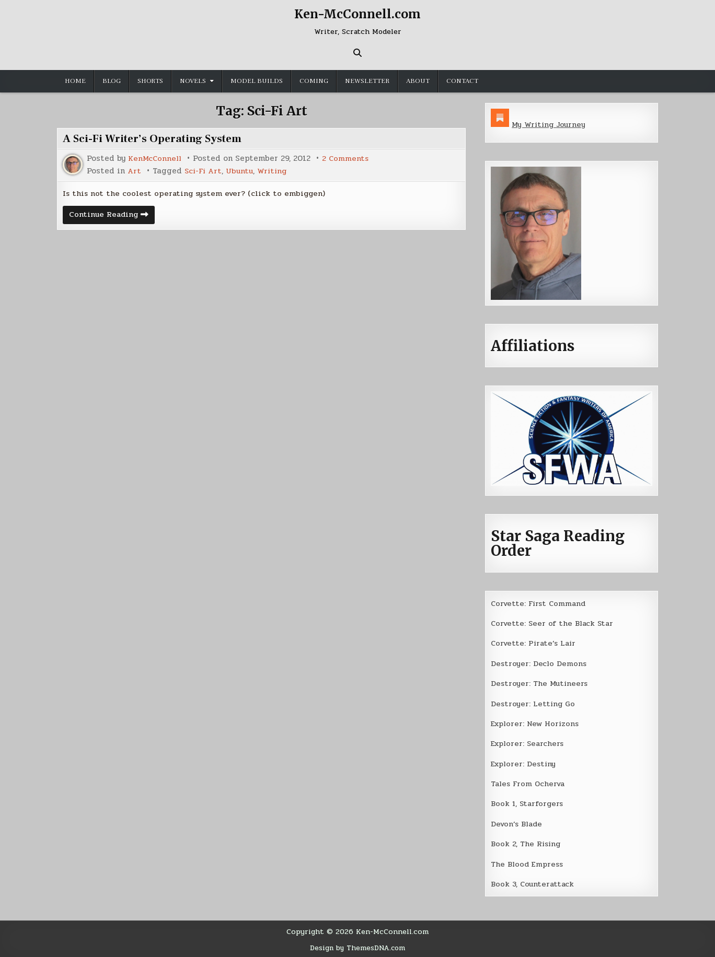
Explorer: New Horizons (537, 723)
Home (75, 81)
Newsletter (367, 81)
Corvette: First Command (540, 603)
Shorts (150, 81)
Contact (462, 81)
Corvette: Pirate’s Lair (535, 643)
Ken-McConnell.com (357, 14)
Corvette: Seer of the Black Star (554, 623)
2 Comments (348, 158)
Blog (111, 81)
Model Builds (256, 81)
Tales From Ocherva (529, 783)
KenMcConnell (155, 158)
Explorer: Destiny (525, 762)
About (418, 81)
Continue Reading (113, 216)
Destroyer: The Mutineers (540, 682)
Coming (313, 81)
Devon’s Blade (518, 822)
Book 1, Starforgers (528, 803)
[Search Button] (357, 52)
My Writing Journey (550, 124)
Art (135, 170)
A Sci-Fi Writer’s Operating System (157, 138)
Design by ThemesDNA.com (357, 946)
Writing (276, 170)
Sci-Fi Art (204, 170)
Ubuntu (242, 170)
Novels (193, 81)
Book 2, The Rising (526, 842)
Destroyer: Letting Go (533, 703)
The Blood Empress (528, 863)
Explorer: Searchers (529, 743)
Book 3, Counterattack (533, 883)
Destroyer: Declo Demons (539, 663)
